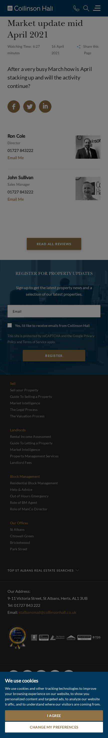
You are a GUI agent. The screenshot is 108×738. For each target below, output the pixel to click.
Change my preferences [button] (54, 727)
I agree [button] (54, 716)
